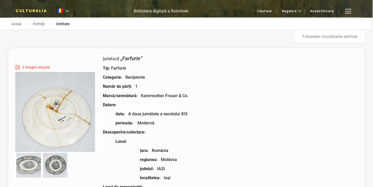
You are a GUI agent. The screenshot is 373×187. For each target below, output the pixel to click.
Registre (289, 11)
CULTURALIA (31, 11)
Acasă (16, 24)
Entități (39, 24)
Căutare (264, 11)
